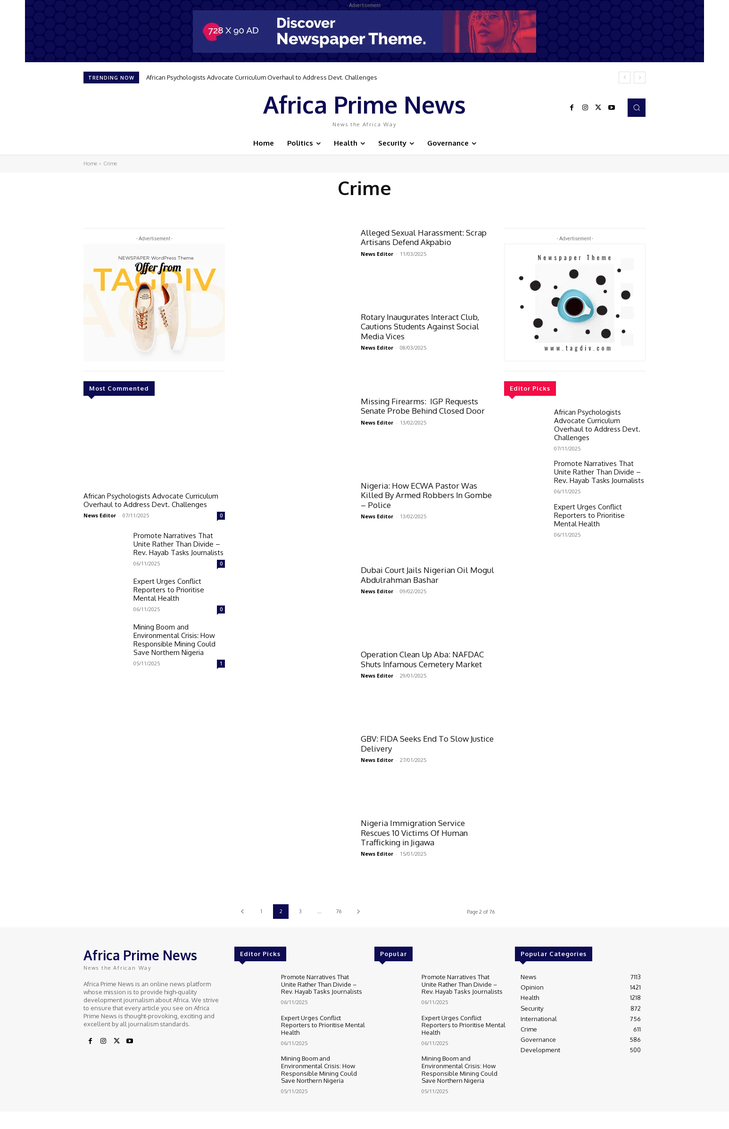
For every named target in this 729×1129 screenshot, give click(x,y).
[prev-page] (242, 911)
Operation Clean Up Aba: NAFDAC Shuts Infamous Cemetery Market (422, 659)
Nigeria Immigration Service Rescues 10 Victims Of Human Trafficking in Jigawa (414, 832)
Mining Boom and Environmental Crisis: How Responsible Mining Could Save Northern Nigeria (174, 639)
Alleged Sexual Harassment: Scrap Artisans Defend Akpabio (424, 237)
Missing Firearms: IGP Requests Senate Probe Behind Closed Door (423, 406)
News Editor (99, 515)
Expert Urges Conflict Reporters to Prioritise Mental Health (168, 590)
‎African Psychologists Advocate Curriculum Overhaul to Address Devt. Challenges (261, 77)
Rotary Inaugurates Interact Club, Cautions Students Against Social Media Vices (420, 326)
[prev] (624, 77)
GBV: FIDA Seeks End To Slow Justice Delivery (427, 743)
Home (90, 163)
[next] (640, 77)
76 (338, 911)
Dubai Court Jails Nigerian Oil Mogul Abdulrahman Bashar (427, 574)
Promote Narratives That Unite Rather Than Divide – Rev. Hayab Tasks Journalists (178, 544)
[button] (637, 107)
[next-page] (358, 911)
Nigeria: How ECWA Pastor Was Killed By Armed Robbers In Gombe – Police (426, 495)
